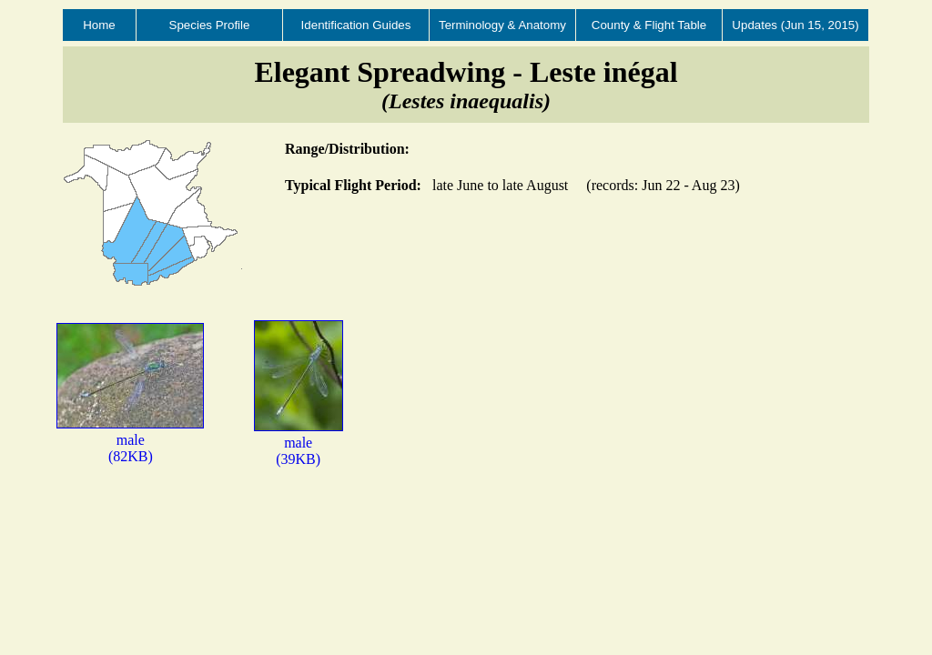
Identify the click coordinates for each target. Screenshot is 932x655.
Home (99, 25)
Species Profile (209, 25)
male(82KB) (130, 440)
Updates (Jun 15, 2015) (795, 25)
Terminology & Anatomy (502, 25)
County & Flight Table (649, 25)
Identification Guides (356, 25)
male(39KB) (298, 442)
